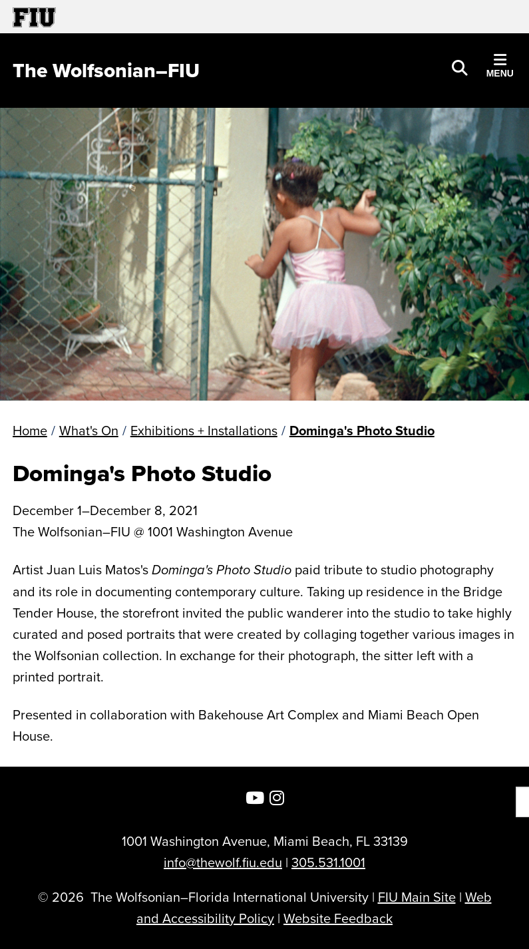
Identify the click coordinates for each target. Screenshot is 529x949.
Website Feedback (338, 918)
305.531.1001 (328, 862)
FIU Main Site (417, 896)
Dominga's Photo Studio (362, 430)
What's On (88, 430)
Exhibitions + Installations (203, 430)
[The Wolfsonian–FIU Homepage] (106, 71)
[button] (459, 66)
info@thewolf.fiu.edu (223, 862)
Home (30, 430)
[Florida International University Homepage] (139, 16)
